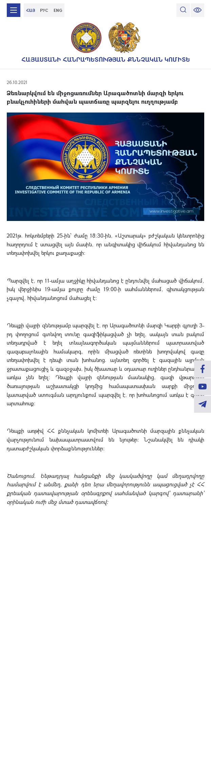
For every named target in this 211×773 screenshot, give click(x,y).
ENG (58, 10)
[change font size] (197, 10)
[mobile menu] (13, 10)
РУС (44, 10)
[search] (183, 10)
